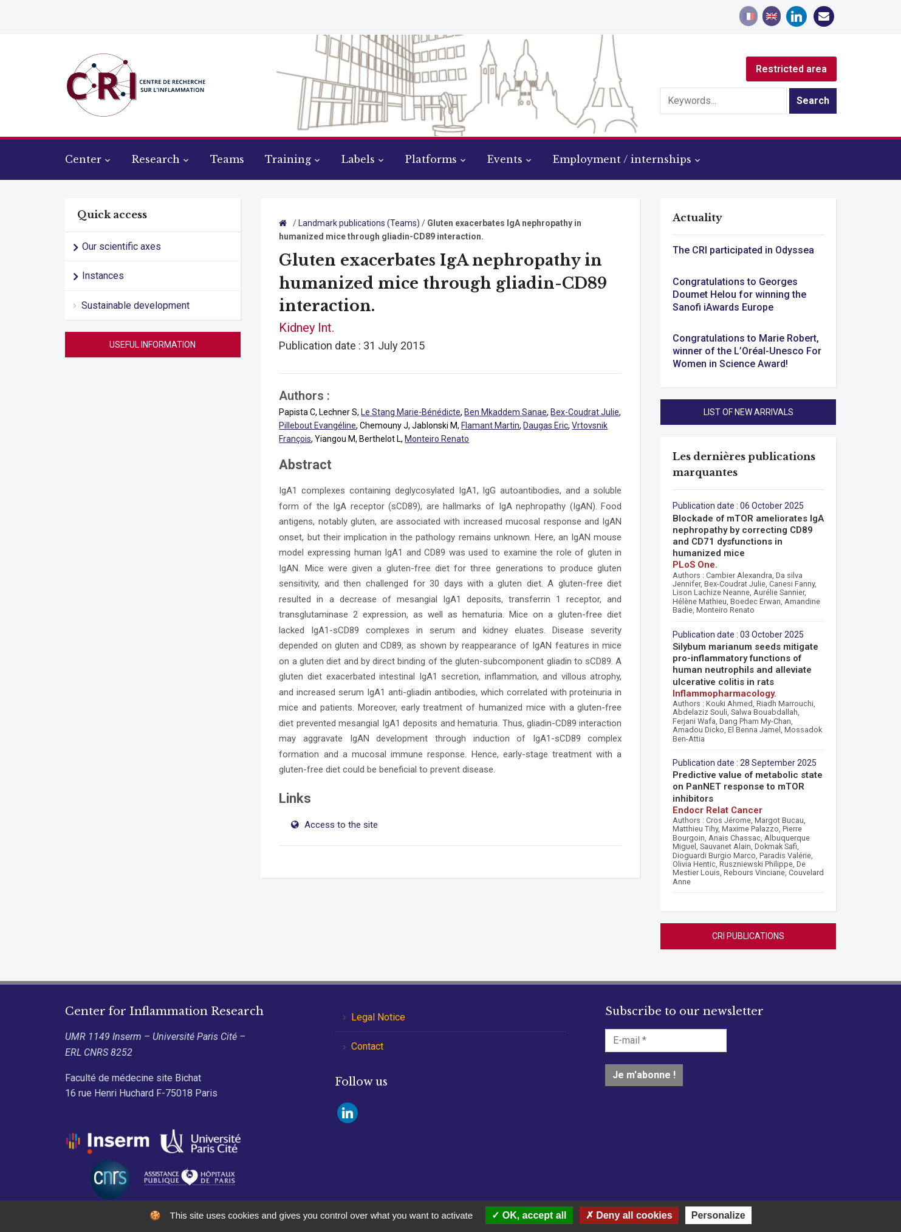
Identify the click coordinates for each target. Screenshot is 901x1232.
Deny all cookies (629, 1215)
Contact (367, 1046)
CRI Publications (748, 936)
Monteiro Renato (437, 439)
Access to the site (340, 824)
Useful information (152, 344)
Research (156, 159)
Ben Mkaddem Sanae (505, 412)
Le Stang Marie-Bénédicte (411, 412)
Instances (103, 275)
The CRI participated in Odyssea (743, 250)
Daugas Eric (545, 425)
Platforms (431, 159)
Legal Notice (378, 1017)
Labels (358, 159)
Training (288, 159)
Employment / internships (622, 159)
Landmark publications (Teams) (359, 223)
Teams (227, 159)
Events (504, 159)
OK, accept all (529, 1215)
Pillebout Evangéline (317, 425)
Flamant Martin (490, 425)
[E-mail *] (666, 1040)
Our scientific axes (121, 246)
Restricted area (791, 69)
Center (83, 159)
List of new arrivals (748, 412)
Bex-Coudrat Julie (584, 412)
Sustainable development (135, 305)
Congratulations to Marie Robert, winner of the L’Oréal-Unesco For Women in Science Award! (747, 351)
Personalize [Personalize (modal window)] (718, 1215)
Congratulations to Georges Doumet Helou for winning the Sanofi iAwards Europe (739, 294)
